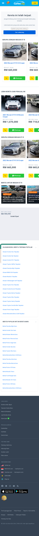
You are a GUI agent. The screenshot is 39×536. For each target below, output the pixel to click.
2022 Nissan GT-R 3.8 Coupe (14, 63)
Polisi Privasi (17, 510)
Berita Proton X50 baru (9, 384)
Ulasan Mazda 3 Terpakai (10, 276)
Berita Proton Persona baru (10, 338)
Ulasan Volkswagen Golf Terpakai (12, 280)
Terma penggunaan (6, 510)
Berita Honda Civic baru (9, 330)
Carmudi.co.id (19, 468)
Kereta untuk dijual (6, 404)
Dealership (4, 428)
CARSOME (7, 475)
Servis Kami (4, 435)
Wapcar (7, 479)
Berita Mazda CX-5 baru (9, 380)
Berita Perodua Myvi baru (10, 326)
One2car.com (8, 472)
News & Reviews (6, 411)
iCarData (3, 431)
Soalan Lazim (5, 452)
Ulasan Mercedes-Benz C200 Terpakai (13, 313)
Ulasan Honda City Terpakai (10, 256)
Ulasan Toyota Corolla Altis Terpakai (13, 305)
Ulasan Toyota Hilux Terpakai (11, 297)
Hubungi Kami (5, 448)
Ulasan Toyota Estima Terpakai (11, 293)
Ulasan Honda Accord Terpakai (12, 289)
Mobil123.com (9, 468)
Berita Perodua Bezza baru (10, 363)
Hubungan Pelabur (21, 514)
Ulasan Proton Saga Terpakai (11, 309)
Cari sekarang (19, 32)
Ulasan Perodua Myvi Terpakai (11, 268)
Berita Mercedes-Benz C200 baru (12, 355)
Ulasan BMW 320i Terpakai (10, 272)
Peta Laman (4, 455)
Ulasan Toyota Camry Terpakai (11, 301)
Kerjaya (3, 514)
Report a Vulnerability (29, 510)
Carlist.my (7, 465)
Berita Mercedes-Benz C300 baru (12, 388)
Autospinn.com (18, 472)
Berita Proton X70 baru (9, 367)
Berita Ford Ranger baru (9, 375)
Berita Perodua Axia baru (10, 359)
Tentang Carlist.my (6, 445)
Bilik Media (10, 514)
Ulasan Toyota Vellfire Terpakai (11, 264)
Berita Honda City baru (9, 347)
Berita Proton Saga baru (9, 342)
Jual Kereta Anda (6, 415)
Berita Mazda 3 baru (8, 371)
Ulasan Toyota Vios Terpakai (11, 284)
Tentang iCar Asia (6, 519)
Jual (34, 3)
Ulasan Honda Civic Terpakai (11, 252)
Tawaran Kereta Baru (7, 408)
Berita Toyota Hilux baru (9, 351)
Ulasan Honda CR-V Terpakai (11, 260)
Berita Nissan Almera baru (10, 334)
